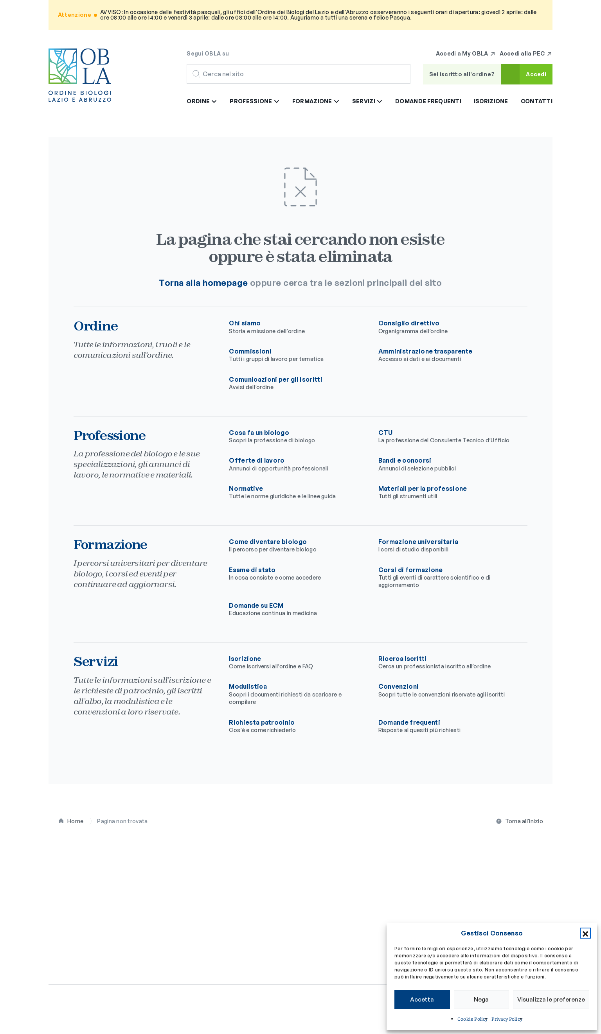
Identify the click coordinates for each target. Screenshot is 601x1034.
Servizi (483, 855)
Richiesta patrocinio (297, 726)
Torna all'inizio (524, 821)
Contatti (536, 101)
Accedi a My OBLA (466, 53)
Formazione (398, 855)
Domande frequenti (428, 101)
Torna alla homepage (203, 282)
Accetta (422, 999)
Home (75, 821)
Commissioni (297, 355)
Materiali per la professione (446, 492)
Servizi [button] (367, 101)
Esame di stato (297, 574)
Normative (297, 492)
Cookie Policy (472, 1019)
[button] (585, 933)
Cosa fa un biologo (297, 436)
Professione (306, 855)
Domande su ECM (297, 609)
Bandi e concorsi (446, 464)
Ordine (202, 855)
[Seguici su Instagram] (255, 53)
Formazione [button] (316, 101)
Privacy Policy (506, 1019)
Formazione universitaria (446, 545)
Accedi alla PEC (526, 53)
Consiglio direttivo (446, 327)
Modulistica (297, 693)
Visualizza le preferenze (551, 999)
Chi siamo (297, 327)
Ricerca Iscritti (446, 662)
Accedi (536, 74)
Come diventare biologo (297, 545)
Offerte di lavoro (297, 464)
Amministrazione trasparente (446, 355)
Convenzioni (446, 690)
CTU (446, 436)
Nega (481, 999)
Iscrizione (491, 101)
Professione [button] (254, 101)
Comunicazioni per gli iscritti (297, 383)
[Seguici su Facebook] (240, 53)
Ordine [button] (202, 101)
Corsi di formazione (446, 577)
